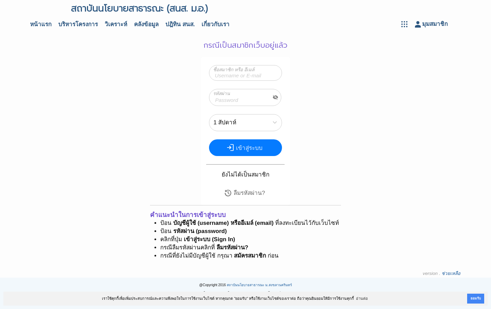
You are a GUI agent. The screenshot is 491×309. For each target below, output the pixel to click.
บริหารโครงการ (78, 24)
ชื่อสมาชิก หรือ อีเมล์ (233, 69)
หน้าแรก (40, 24)
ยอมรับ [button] (476, 298)
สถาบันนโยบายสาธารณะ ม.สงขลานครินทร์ (259, 285)
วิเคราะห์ (116, 24)
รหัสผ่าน (221, 93)
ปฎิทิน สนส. (180, 24)
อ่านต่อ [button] (362, 298)
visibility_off (275, 97)
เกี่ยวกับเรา (215, 24)
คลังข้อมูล (146, 24)
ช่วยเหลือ (451, 273)
